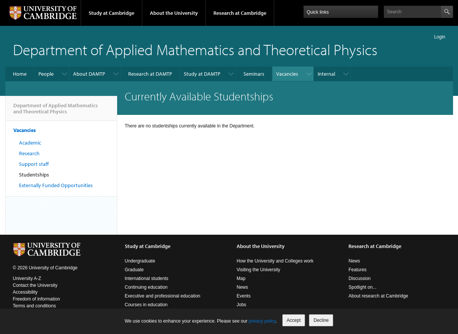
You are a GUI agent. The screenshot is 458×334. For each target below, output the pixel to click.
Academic (30, 142)
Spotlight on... (362, 287)
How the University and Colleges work (275, 261)
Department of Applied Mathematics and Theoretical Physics (195, 49)
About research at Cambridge (378, 296)
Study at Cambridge (111, 13)
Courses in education (146, 304)
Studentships (34, 174)
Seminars (253, 73)
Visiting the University (258, 269)
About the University (174, 13)
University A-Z (27, 278)
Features (357, 269)
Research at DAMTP (150, 73)
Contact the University (35, 285)
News (242, 287)
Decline (321, 320)
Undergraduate (140, 261)
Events (244, 296)
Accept (294, 320)
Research (29, 153)
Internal (326, 73)
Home (20, 73)
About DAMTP (89, 73)
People (46, 73)
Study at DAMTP (202, 73)
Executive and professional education (162, 296)
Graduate (134, 269)
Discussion (359, 278)
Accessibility (25, 292)
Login (439, 37)
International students (147, 278)
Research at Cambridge (239, 13)
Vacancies (287, 73)
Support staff (34, 164)
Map (241, 278)
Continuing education (146, 287)
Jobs (241, 304)
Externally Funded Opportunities (56, 185)
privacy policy (262, 321)
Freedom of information (36, 299)
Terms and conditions (34, 306)
